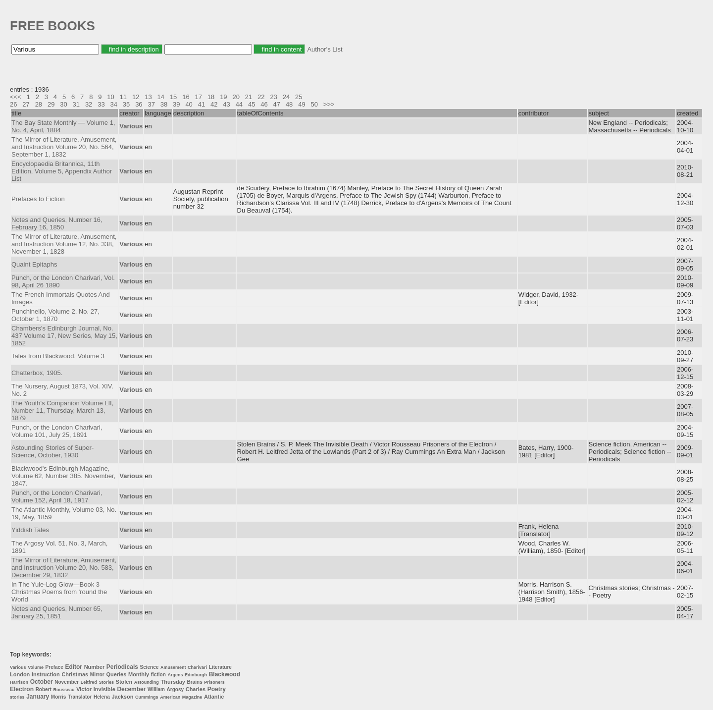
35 (126, 104)
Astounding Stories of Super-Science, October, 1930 (52, 451)
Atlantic (214, 697)
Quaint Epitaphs (34, 264)
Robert (43, 689)
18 (210, 97)
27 (25, 104)
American (170, 697)
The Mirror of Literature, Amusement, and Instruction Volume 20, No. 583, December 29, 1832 (63, 567)
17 (198, 97)
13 (148, 97)
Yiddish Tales (30, 530)
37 (151, 104)
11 (123, 97)
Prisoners (214, 682)
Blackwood (224, 674)
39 (176, 104)
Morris (58, 697)
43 (226, 104)
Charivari (197, 667)
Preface (54, 667)
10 (110, 97)
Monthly (138, 674)
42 (213, 104)
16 (185, 97)
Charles (195, 689)
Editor (73, 666)
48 (289, 104)
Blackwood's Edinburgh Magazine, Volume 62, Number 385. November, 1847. (63, 476)
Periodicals (122, 666)
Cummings (146, 697)
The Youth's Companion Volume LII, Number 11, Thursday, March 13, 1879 (62, 410)
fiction (158, 674)
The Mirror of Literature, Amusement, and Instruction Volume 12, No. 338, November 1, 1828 (63, 244)
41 (201, 104)
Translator (80, 697)
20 (235, 97)
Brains (195, 682)
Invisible (104, 689)
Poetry (216, 689)
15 (173, 97)
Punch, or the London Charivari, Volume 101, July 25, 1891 (56, 431)
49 (301, 104)
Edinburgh (196, 674)
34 (113, 104)
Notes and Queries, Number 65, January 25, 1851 (56, 612)
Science (149, 667)
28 (38, 104)
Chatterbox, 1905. (36, 373)
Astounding (146, 682)
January (37, 696)
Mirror (97, 674)
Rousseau (64, 689)
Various (18, 667)
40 (188, 104)
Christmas (74, 674)
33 (101, 104)
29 (51, 104)
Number (94, 667)
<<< (15, 97)
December (131, 689)
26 (13, 104)
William (156, 689)
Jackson (122, 697)
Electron (22, 689)
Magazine (192, 697)
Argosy (175, 689)
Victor (84, 689)
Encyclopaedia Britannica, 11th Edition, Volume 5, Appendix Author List (61, 171)
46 (263, 104)
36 (138, 104)
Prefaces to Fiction (38, 199)
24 (286, 97)
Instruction (46, 674)
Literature (220, 667)
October (41, 681)
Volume (36, 667)
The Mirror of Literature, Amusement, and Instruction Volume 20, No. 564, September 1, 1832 (63, 147)
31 (76, 104)
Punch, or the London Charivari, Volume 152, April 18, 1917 (56, 496)
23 (273, 97)
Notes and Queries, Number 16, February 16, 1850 (56, 223)
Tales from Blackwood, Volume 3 (57, 356)
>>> (329, 104)
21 (248, 97)
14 (160, 97)
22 (260, 97)
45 (251, 104)
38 (163, 104)
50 (314, 104)
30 (63, 104)
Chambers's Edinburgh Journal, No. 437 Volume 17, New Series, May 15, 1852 (64, 336)
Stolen (124, 682)
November (66, 682)
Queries (116, 674)
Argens (175, 674)
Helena (102, 697)
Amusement (173, 667)
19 (223, 97)
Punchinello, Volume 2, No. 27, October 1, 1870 (55, 315)
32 (88, 104)
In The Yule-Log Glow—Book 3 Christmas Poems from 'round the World (59, 592)
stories (17, 697)
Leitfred (89, 682)
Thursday (172, 682)
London (20, 674)
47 (276, 104)
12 (135, 97)
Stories (106, 682)
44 (239, 104)
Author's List (324, 49)
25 (298, 97)
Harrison (19, 682)
